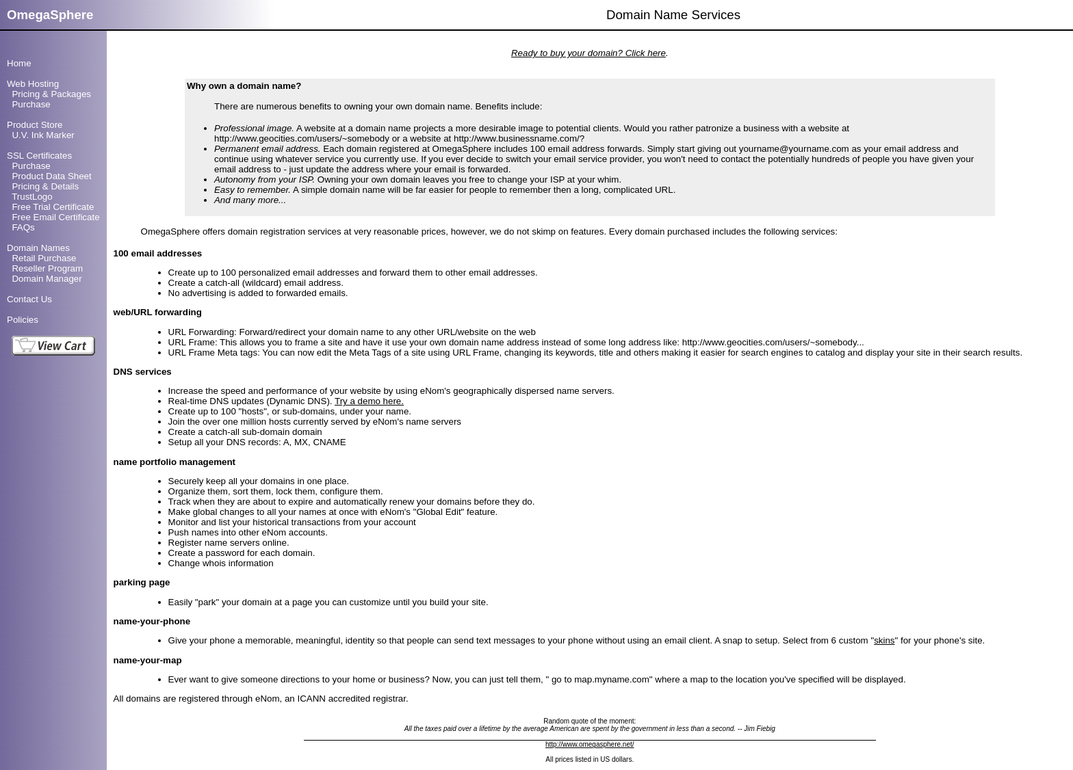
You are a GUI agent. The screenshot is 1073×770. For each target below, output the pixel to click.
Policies (22, 320)
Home (19, 63)
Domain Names (38, 248)
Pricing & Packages (51, 94)
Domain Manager (46, 279)
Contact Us (29, 299)
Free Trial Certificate (53, 207)
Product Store (35, 125)
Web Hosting (33, 84)
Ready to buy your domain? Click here (588, 53)
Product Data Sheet (51, 176)
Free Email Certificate (55, 217)
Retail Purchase (44, 258)
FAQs (23, 227)
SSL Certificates (39, 155)
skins (884, 640)
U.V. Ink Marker (43, 135)
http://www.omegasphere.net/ (589, 744)
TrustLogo (32, 196)
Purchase (31, 104)
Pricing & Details (45, 186)
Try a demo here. (369, 401)
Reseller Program (47, 268)
